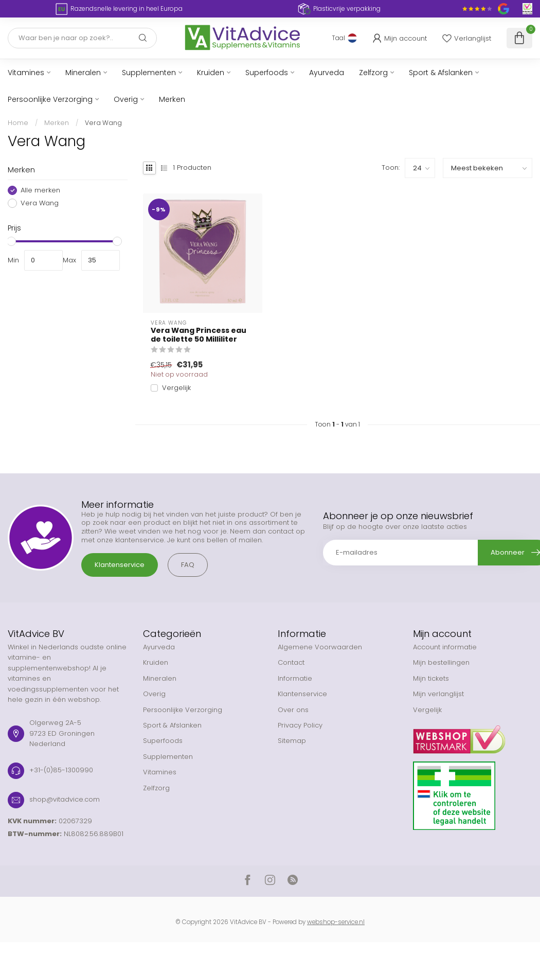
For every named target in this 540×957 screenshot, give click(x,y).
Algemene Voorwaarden (320, 647)
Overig (126, 99)
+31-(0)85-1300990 (61, 770)
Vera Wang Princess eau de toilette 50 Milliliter (198, 335)
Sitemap (292, 741)
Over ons (293, 710)
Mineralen (83, 72)
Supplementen (149, 72)
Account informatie (445, 647)
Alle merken (40, 190)
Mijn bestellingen (441, 662)
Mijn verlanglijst (438, 694)
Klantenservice (120, 565)
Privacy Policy (300, 725)
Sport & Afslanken (441, 72)
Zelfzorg (373, 72)
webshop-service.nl (336, 922)
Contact (291, 662)
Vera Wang (103, 122)
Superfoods (266, 72)
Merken (172, 99)
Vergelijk (176, 388)
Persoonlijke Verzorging (50, 99)
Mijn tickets (431, 678)
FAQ (187, 565)
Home (18, 122)
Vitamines (26, 72)
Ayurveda (326, 72)
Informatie (295, 678)
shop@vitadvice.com (64, 799)
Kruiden (210, 72)
